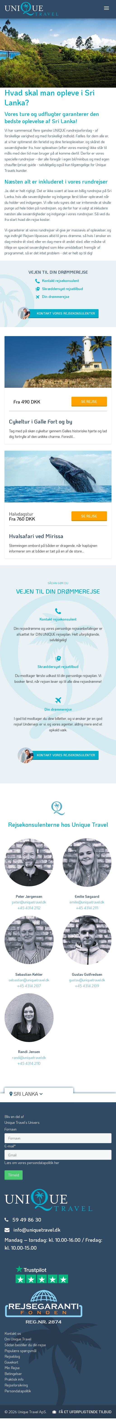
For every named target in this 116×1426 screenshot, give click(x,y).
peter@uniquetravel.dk (29, 902)
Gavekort (11, 1362)
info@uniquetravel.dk (37, 1229)
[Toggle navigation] (106, 8)
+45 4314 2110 (28, 1063)
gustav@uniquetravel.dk (87, 980)
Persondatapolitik (18, 1390)
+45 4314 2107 (29, 985)
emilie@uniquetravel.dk (87, 902)
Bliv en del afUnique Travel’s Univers (22, 1119)
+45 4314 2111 (87, 907)
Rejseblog (12, 1356)
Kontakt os (13, 1333)
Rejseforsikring (16, 1385)
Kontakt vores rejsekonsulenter (58, 313)
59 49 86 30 (26, 1219)
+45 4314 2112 (28, 907)
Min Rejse (12, 1367)
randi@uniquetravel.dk (29, 1057)
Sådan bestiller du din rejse (25, 1344)
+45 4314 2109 (87, 985)
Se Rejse (89, 401)
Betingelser (13, 1373)
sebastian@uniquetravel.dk (29, 980)
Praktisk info (14, 1379)
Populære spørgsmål (20, 1350)
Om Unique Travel (18, 1339)
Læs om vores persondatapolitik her (32, 1162)
